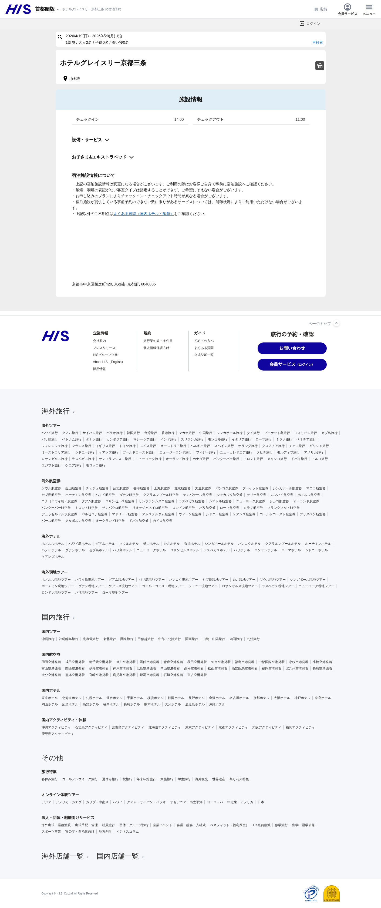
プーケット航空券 (255, 488)
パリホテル (242, 550)
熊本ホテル (152, 704)
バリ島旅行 (50, 439)
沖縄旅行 (48, 639)
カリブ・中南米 (97, 802)
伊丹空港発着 (99, 668)
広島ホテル (70, 704)
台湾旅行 (150, 433)
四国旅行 (236, 639)
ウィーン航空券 (190, 514)
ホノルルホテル (53, 544)
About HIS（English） (109, 362)
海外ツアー (51, 425)
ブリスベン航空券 (313, 514)
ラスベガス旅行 (83, 459)
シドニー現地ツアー (203, 586)
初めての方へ (204, 341)
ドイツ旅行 (127, 446)
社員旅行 (108, 825)
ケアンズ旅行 (108, 452)
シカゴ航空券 (279, 501)
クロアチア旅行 (273, 446)
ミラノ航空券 (253, 508)
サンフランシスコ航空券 (156, 501)
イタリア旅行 (241, 439)
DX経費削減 (262, 825)
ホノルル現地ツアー (56, 579)
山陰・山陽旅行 (214, 639)
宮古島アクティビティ (128, 727)
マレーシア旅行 (144, 439)
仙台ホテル (114, 698)
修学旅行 (281, 825)
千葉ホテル (135, 698)
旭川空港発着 (126, 662)
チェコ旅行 (297, 446)
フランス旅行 (81, 446)
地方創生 (105, 831)
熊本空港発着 (75, 675)
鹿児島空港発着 (124, 675)
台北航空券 (121, 488)
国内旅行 (59, 617)
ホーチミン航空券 (78, 495)
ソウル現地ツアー (273, 579)
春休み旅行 (50, 779)
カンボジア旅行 (117, 439)
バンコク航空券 (226, 488)
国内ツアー (51, 632)
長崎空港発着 (322, 668)
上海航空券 (162, 488)
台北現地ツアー (244, 579)
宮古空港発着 (197, 675)
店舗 (320, 9)
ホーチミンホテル (318, 544)
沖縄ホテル (217, 704)
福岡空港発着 (271, 668)
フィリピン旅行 (305, 433)
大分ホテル (173, 704)
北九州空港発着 (297, 668)
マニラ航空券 (316, 488)
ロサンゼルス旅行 (55, 459)
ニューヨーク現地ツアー (316, 586)
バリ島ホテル (122, 550)
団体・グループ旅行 (134, 825)
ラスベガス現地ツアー (278, 586)
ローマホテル (291, 550)
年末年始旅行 (146, 779)
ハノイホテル (51, 550)
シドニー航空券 (217, 514)
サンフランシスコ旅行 (115, 459)
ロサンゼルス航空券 (119, 501)
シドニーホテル (316, 550)
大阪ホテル (282, 698)
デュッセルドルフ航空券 (59, 514)
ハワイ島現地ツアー (89, 579)
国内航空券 (51, 655)
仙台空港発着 (221, 662)
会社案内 (99, 341)
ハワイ (118, 802)
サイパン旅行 (92, 433)
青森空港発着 (173, 662)
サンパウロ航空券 (115, 508)
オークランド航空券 (110, 521)
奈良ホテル (323, 698)
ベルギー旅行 (200, 446)
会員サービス (347, 9)
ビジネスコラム (127, 831)
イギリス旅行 (105, 446)
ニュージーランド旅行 (175, 452)
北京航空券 (182, 488)
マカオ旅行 (187, 433)
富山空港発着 (51, 668)
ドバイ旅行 (299, 459)
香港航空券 (141, 488)
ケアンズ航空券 (244, 514)
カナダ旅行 (201, 459)
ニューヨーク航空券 (250, 501)
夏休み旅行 (110, 779)
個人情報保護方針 (156, 348)
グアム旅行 (70, 433)
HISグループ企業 (105, 355)
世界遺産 (218, 779)
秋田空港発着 (197, 662)
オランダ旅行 (248, 446)
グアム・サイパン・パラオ (146, 802)
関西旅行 (191, 639)
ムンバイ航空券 (282, 495)
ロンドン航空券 (183, 508)
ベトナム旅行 (72, 439)
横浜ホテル (155, 698)
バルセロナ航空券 (94, 514)
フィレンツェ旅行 (55, 446)
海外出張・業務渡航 (56, 825)
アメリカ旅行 (313, 452)
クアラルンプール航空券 (161, 495)
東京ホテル (50, 698)
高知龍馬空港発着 (245, 668)
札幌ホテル (94, 698)
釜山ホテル (151, 544)
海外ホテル (51, 536)
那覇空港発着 (149, 675)
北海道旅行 (91, 639)
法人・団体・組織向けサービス (68, 818)
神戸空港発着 (122, 668)
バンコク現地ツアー (183, 579)
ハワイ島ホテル (80, 544)
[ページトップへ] (336, 323)
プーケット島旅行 (277, 433)
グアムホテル (105, 544)
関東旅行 (126, 639)
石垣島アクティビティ (91, 727)
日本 (261, 802)
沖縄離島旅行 (68, 639)
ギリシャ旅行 (319, 446)
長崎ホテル (132, 704)
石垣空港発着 (173, 675)
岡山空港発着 (170, 668)
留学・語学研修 (303, 825)
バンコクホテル (249, 544)
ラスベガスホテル (217, 550)
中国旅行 (205, 433)
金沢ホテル (217, 698)
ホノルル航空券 (309, 495)
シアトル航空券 (220, 501)
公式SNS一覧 (204, 355)
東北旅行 (109, 639)
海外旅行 (59, 411)
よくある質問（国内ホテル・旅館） (143, 213)
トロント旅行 (253, 459)
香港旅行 (167, 433)
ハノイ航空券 (105, 495)
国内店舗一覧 (121, 856)
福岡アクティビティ (300, 727)
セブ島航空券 (51, 495)
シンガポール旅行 (229, 433)
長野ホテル (196, 698)
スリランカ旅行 (192, 439)
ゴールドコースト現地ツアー (163, 586)
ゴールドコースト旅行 (139, 452)
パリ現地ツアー (86, 592)
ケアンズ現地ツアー (123, 586)
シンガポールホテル (219, 544)
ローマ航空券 (229, 508)
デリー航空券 (256, 495)
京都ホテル (261, 698)
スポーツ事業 (51, 831)
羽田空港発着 (51, 662)
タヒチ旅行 (265, 452)
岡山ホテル (50, 704)
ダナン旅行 (94, 439)
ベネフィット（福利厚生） (229, 825)
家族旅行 (166, 779)
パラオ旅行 (114, 433)
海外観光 (201, 779)
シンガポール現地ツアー (308, 579)
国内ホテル (51, 690)
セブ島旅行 (329, 433)
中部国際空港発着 (272, 662)
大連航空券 (203, 488)
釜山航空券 (73, 488)
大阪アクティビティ (266, 727)
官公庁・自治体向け (80, 831)
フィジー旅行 (205, 452)
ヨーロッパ (215, 802)
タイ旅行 (253, 433)
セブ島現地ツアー (215, 579)
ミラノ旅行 (284, 439)
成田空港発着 (75, 662)
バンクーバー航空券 (56, 508)
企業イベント (162, 825)
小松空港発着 (322, 662)
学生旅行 (184, 779)
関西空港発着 (75, 668)
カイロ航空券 (162, 521)
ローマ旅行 (263, 439)
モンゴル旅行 (217, 439)
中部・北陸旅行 (169, 639)
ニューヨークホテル (151, 550)
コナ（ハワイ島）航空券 (59, 501)
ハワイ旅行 (50, 433)
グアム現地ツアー (121, 579)
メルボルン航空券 (78, 521)
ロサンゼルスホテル (184, 550)
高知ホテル (91, 704)
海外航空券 (51, 481)
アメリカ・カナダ (69, 802)
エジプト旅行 (51, 465)
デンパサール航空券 (197, 495)
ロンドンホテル (265, 550)
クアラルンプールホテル (283, 544)
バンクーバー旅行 (226, 459)
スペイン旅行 (224, 446)
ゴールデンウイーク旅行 (80, 779)
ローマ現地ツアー (115, 592)
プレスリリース (104, 348)
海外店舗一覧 (66, 856)
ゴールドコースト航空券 (277, 514)
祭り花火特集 (239, 779)
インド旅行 (168, 439)
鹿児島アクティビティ (58, 734)
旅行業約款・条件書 (158, 341)
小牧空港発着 (298, 662)
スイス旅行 (148, 446)
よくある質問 (204, 348)
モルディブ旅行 (288, 452)
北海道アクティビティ (165, 727)
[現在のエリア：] (47, 9)
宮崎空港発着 (99, 675)
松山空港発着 (217, 668)
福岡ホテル (111, 704)
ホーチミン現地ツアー (58, 586)
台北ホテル (172, 544)
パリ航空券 (207, 508)
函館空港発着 (149, 662)
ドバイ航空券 (139, 521)
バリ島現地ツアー (152, 579)
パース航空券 (51, 521)
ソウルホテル (129, 544)
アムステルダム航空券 (158, 514)
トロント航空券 (86, 508)
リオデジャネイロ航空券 (150, 508)
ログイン (313, 24)
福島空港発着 (244, 662)
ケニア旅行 (73, 465)
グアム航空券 (91, 501)
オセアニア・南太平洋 (186, 802)
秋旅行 (127, 779)
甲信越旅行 (146, 639)
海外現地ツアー (55, 572)
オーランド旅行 (177, 459)
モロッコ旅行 (95, 465)
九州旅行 (253, 639)
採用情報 (99, 369)
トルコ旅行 (320, 459)
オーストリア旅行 (173, 446)
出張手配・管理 (86, 825)
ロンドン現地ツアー (56, 592)
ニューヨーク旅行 (148, 459)
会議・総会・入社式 (191, 825)
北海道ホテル (72, 698)
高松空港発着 (194, 668)
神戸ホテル (302, 698)
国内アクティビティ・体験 (64, 720)
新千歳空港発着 (100, 662)
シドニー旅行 (85, 452)
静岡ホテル (176, 698)
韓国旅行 (133, 433)
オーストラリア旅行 (56, 452)
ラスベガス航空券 (192, 501)
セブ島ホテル (99, 550)
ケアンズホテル (53, 557)
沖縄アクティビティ (56, 727)
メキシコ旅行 (277, 459)
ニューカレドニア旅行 (236, 452)
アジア (46, 802)
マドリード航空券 (125, 514)
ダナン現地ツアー (91, 586)
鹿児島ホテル (195, 704)
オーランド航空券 (306, 501)
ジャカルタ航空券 (229, 495)
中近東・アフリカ (240, 802)
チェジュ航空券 (97, 488)
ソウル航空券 (51, 488)
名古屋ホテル (239, 698)
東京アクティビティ (199, 727)
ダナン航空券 (129, 495)
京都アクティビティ (233, 727)
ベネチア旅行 (306, 439)
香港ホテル (192, 544)
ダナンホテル (75, 550)
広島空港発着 (146, 668)
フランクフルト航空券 (283, 508)
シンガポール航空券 (287, 488)
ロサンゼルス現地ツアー (240, 586)
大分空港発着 (51, 675)
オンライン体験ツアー (60, 795)
